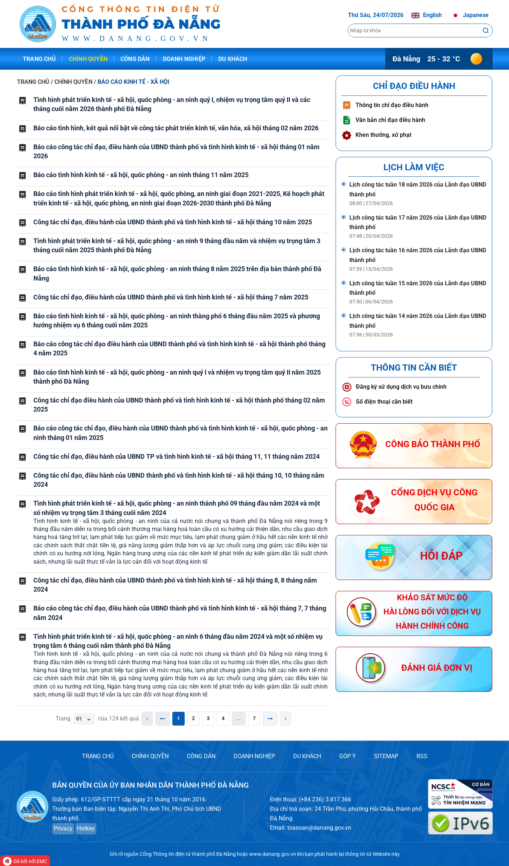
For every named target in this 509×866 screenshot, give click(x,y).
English (426, 15)
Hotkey (86, 828)
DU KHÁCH (307, 756)
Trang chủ (39, 59)
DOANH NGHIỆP (254, 756)
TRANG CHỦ (33, 81)
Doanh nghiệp (184, 59)
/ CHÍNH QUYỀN (72, 81)
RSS (421, 756)
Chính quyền (88, 59)
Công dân (135, 59)
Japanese (470, 15)
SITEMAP (386, 756)
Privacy (63, 828)
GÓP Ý (347, 756)
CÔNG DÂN (201, 756)
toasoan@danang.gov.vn (319, 827)
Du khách (232, 59)
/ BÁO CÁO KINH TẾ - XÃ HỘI (132, 81)
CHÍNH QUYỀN (150, 756)
